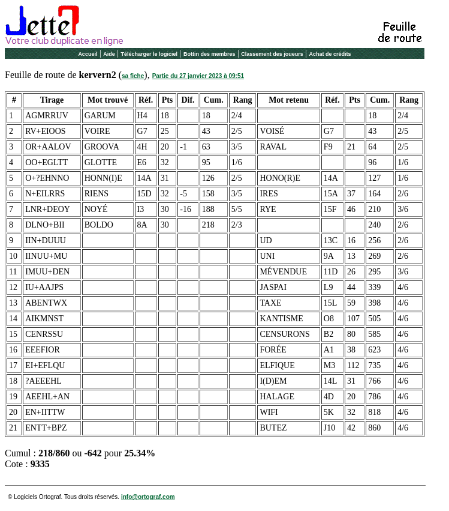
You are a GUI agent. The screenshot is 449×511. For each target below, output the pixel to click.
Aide (109, 54)
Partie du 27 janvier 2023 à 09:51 (198, 76)
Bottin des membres (209, 54)
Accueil (87, 54)
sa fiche (133, 76)
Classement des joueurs (272, 54)
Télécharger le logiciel (149, 54)
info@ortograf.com (148, 497)
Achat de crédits (330, 54)
